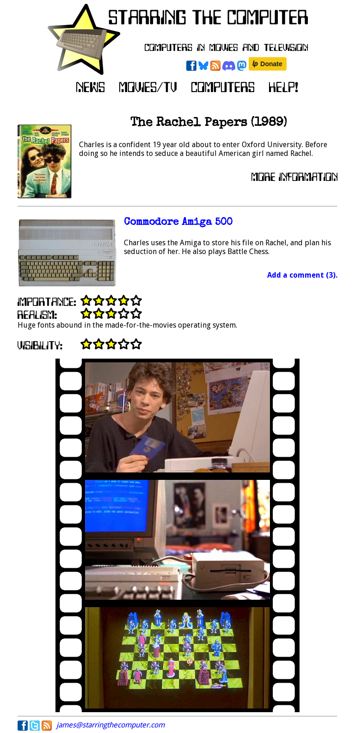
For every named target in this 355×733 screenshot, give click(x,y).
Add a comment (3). (302, 275)
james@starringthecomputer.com (110, 725)
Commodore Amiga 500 (178, 222)
